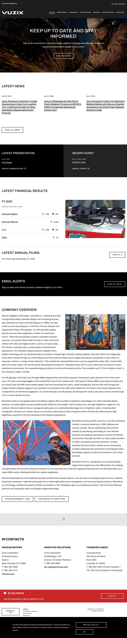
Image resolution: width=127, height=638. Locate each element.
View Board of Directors (52, 503)
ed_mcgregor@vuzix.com (56, 571)
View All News (12, 134)
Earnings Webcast (10, 226)
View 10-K (117, 259)
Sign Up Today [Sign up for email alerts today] (114, 288)
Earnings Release (9, 218)
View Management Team (17, 503)
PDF (55, 218)
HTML (45, 218)
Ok (84, 632)
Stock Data (96, 12)
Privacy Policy (91, 625)
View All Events (79, 172)
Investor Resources (108, 12)
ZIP (55, 241)
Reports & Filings (85, 12)
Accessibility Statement (30, 615)
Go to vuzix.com (119, 3)
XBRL (4, 242)
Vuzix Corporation (98, 613)
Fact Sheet (7, 166)
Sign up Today (63, 60)
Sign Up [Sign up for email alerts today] (112, 600)
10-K (4, 234)
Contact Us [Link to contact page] (10, 615)
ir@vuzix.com (8, 578)
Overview (52, 12)
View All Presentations (12, 172)
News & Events (62, 12)
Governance (120, 12)
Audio (54, 226)
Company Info (73, 12)
